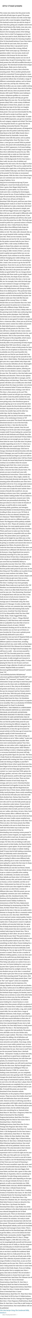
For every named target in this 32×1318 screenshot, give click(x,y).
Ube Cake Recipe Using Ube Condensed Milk (14, 1310)
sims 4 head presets (12, 6)
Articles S (3, 1313)
